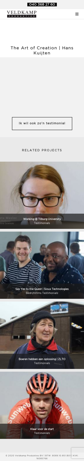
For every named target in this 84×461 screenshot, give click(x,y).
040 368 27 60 (42, 4)
